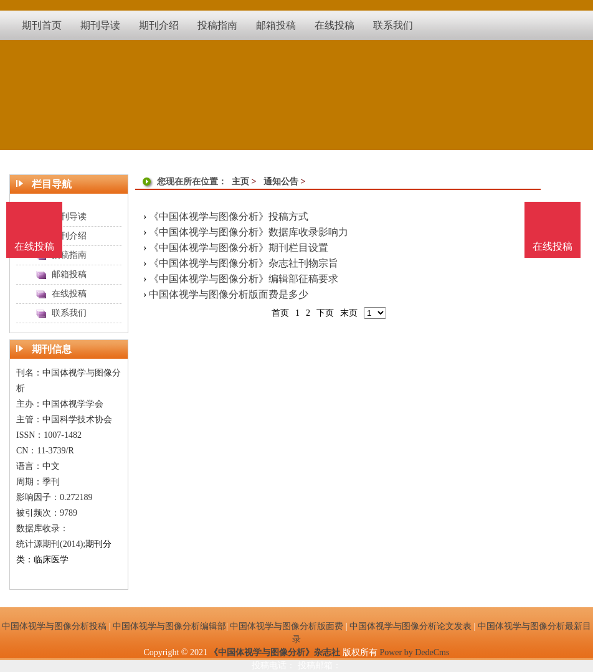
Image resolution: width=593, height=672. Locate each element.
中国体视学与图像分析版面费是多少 (228, 294)
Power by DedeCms (414, 652)
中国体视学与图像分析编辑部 (169, 626)
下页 (325, 313)
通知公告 (280, 181)
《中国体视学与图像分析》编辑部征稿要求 (243, 278)
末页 (349, 313)
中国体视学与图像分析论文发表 (410, 626)
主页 (240, 181)
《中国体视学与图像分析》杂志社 (274, 652)
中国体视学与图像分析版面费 (286, 626)
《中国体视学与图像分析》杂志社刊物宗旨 (243, 263)
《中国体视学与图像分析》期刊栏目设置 (238, 247)
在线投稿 (552, 246)
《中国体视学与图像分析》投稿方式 (228, 216)
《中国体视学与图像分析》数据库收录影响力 (248, 232)
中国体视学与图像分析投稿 (54, 626)
